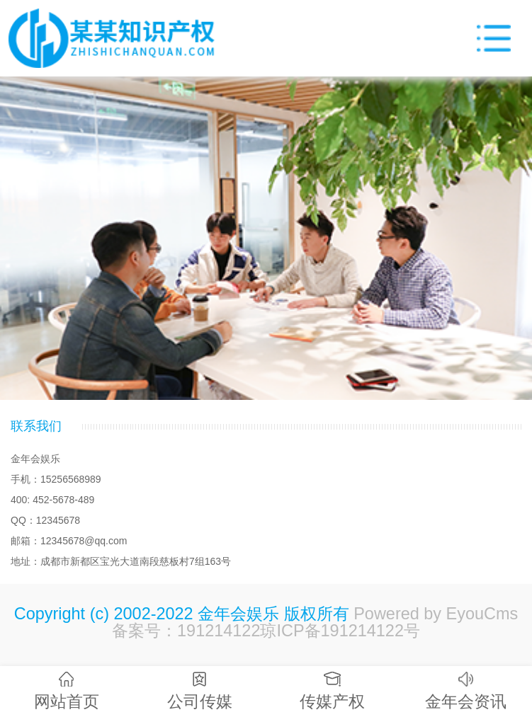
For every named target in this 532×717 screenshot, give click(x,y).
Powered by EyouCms (434, 613)
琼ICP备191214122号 (340, 630)
